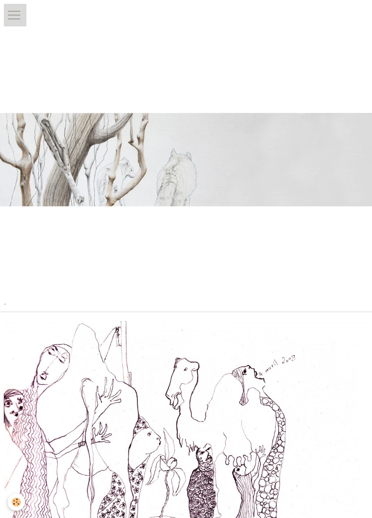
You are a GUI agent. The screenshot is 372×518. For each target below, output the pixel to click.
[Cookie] (16, 502)
